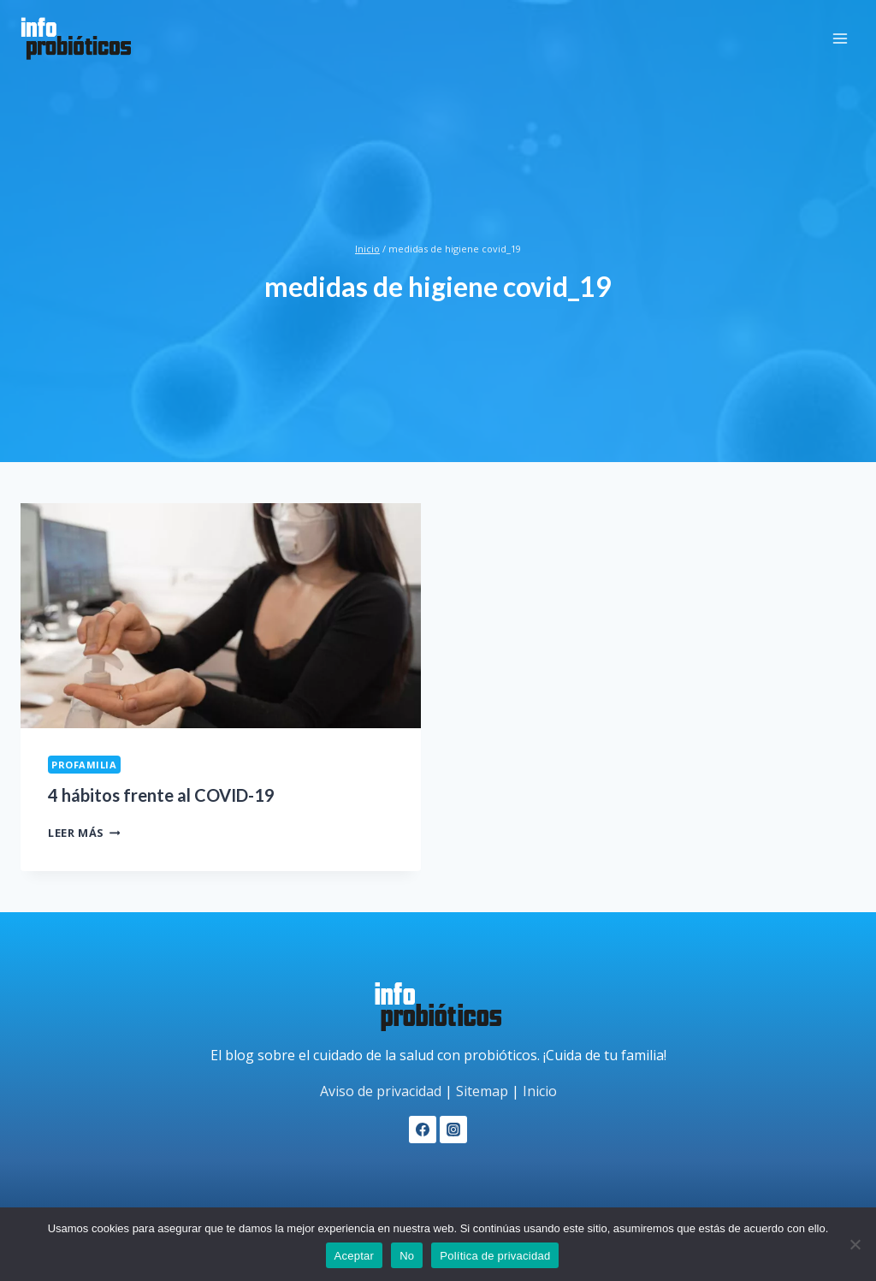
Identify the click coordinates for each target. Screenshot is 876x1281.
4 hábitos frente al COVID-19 (161, 795)
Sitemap (482, 1091)
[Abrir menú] (839, 38)
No (407, 1255)
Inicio (540, 1091)
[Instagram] (453, 1129)
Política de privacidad (495, 1255)
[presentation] (221, 615)
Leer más (84, 832)
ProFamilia (84, 764)
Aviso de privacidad (380, 1091)
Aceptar (354, 1255)
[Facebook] (422, 1129)
